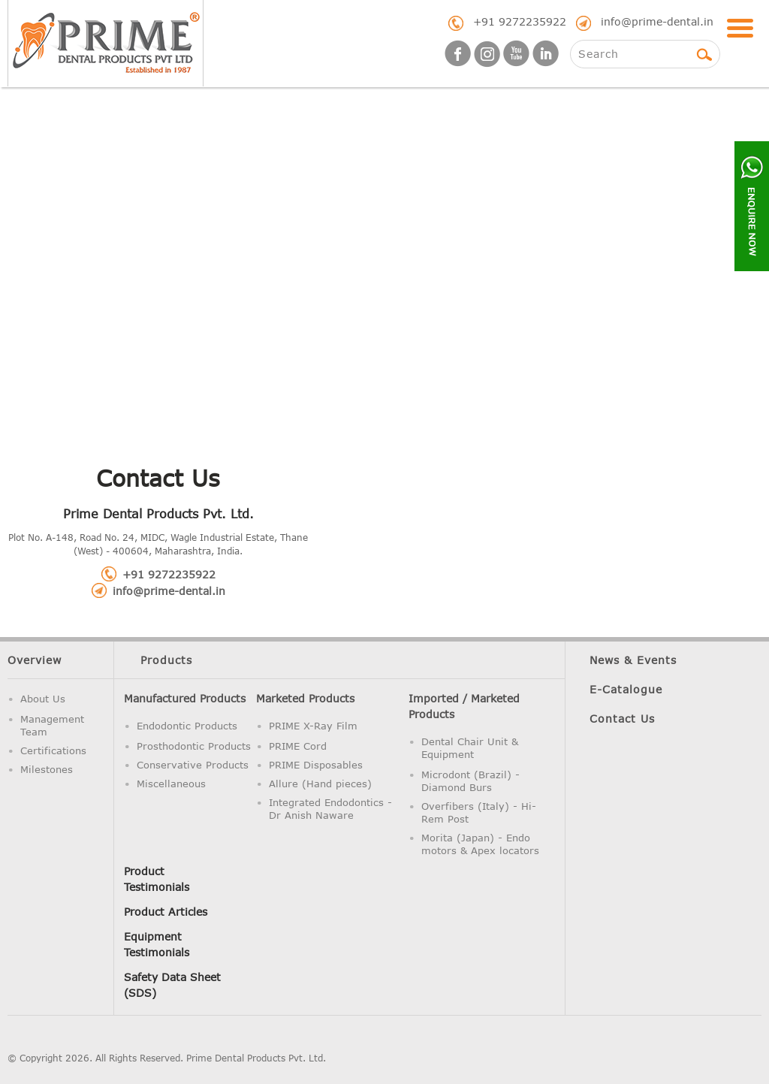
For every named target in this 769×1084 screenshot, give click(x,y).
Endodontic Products (187, 726)
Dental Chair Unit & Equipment (469, 747)
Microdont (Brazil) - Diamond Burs (470, 780)
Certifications (53, 750)
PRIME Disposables (316, 765)
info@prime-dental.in (657, 21)
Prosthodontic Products (194, 746)
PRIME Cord (298, 746)
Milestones (46, 769)
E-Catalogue (626, 689)
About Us (42, 699)
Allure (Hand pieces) (320, 784)
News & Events (633, 660)
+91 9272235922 (519, 21)
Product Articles (165, 911)
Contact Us (622, 718)
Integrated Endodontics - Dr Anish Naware (330, 808)
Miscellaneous (171, 784)
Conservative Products (193, 765)
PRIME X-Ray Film (313, 726)
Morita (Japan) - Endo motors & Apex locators (480, 844)
